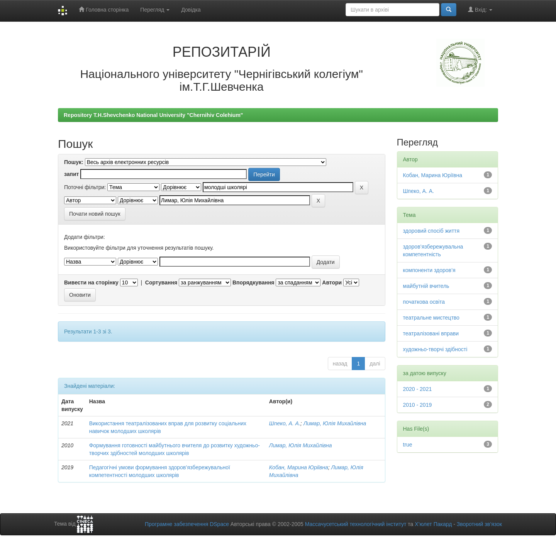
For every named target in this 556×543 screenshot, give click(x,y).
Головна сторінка (104, 9)
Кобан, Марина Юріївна (298, 467)
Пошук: (73, 162)
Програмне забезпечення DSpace (187, 524)
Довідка (190, 10)
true (407, 445)
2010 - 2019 (417, 405)
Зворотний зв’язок (479, 524)
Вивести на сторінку (91, 282)
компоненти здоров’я (429, 270)
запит (71, 174)
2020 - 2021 (417, 389)
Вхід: (480, 9)
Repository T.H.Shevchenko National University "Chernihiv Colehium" (153, 115)
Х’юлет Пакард (433, 524)
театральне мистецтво (431, 318)
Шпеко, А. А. (284, 423)
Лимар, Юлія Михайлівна (334, 423)
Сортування (161, 282)
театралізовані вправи (431, 333)
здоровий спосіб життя (431, 231)
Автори (332, 282)
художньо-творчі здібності (435, 349)
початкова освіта (424, 302)
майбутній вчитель (426, 286)
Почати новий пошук (94, 214)
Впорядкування (253, 282)
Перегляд (155, 10)
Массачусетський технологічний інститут (356, 524)
